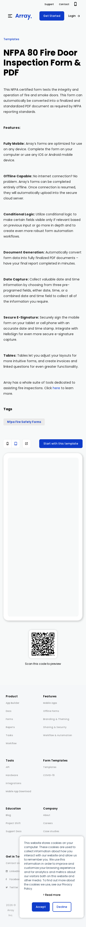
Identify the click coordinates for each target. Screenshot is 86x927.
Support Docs (13, 831)
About (46, 815)
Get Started (51, 16)
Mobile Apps (50, 703)
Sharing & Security (55, 727)
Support (49, 4)
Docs (8, 711)
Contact (64, 4)
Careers (48, 823)
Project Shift (13, 823)
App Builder (12, 703)
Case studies (51, 831)
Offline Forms (51, 711)
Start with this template (61, 443)
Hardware (12, 775)
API (7, 767)
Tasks (9, 735)
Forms (9, 719)
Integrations (13, 783)
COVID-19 (49, 775)
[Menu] (10, 16)
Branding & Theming (56, 719)
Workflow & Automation (57, 735)
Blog (8, 815)
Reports (10, 727)
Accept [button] (41, 907)
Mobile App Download (18, 791)
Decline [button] (62, 907)
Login (72, 16)
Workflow (11, 743)
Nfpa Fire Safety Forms (24, 422)
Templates (11, 39)
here (56, 388)
